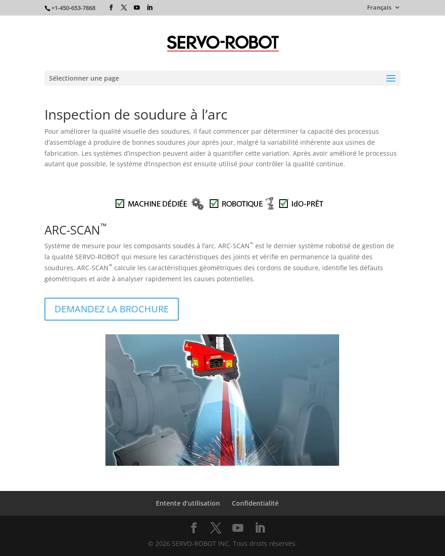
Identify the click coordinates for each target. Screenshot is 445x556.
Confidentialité (255, 503)
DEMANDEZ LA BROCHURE (112, 309)
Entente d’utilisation (188, 503)
